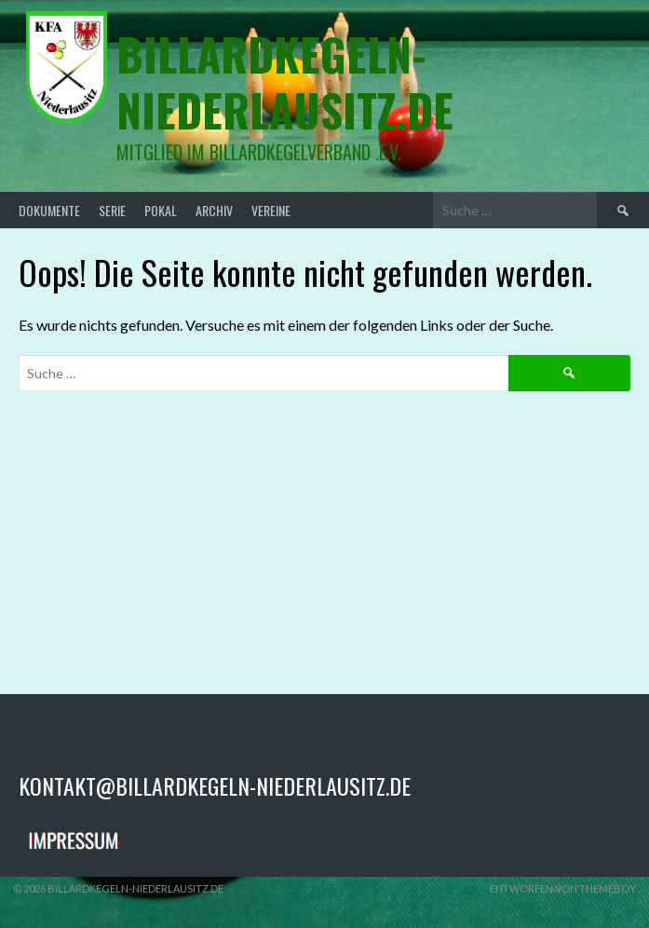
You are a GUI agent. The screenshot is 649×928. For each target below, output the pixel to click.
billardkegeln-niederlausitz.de (284, 81)
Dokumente (49, 210)
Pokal (160, 210)
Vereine (271, 210)
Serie (112, 210)
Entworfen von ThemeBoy (563, 888)
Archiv (214, 210)
